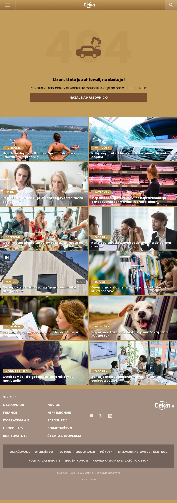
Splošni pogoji (76, 461)
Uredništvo (44, 452)
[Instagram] (110, 416)
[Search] (171, 5)
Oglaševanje (20, 452)
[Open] (8, 5)
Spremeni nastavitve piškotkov (142, 452)
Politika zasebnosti (44, 461)
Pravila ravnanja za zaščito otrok (120, 461)
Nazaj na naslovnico (89, 97)
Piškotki (106, 452)
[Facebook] (92, 416)
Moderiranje (85, 452)
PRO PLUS (64, 452)
